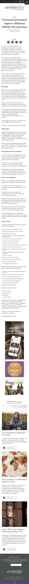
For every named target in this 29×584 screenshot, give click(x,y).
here (13, 313)
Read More (9, 448)
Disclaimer (18, 576)
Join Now (14, 565)
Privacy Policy (11, 576)
